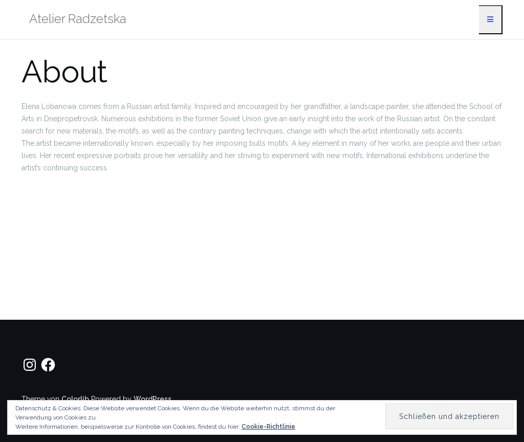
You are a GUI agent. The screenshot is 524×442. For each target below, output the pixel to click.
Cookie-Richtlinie (268, 426)
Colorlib (75, 399)
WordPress (152, 399)
